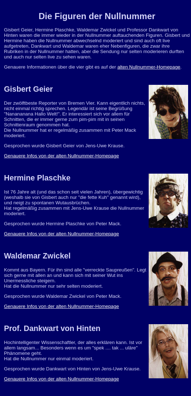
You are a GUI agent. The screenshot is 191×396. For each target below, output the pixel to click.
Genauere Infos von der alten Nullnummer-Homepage (61, 155)
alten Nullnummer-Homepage (148, 67)
